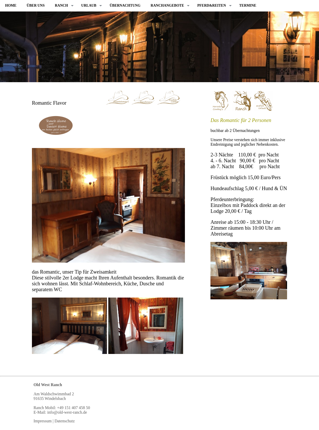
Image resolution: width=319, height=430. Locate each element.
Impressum (42, 421)
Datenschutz (64, 421)
